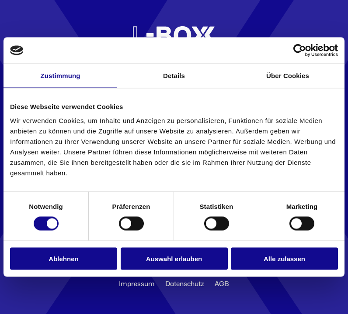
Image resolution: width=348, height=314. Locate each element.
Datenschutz (184, 284)
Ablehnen (63, 258)
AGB (222, 284)
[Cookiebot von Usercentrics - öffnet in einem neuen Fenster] (299, 50)
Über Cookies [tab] (287, 75)
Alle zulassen (284, 258)
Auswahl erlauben (174, 258)
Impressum (137, 284)
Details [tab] (174, 75)
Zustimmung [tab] (60, 75)
